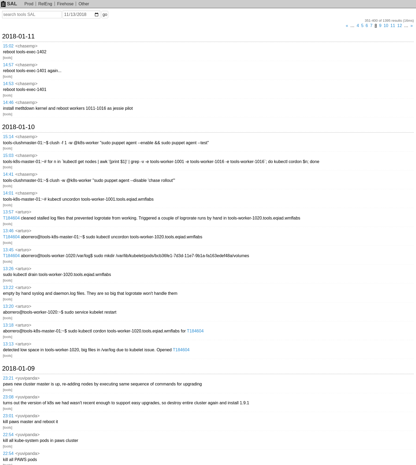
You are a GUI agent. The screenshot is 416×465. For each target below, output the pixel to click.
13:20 (8, 306)
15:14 (8, 136)
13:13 (8, 344)
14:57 (8, 65)
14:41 (8, 174)
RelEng (45, 4)
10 (386, 25)
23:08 (8, 397)
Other (84, 4)
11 (393, 25)
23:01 (8, 416)
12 (399, 25)
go (104, 14)
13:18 (8, 325)
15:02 (8, 46)
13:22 (8, 287)
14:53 (8, 83)
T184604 (11, 218)
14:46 (8, 102)
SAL (9, 3)
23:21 (8, 378)
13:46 (8, 231)
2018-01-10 (18, 127)
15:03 (8, 155)
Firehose (65, 4)
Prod (28, 4)
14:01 (8, 193)
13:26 (8, 268)
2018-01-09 (18, 368)
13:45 (8, 250)
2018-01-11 (18, 36)
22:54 (8, 434)
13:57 (8, 212)
